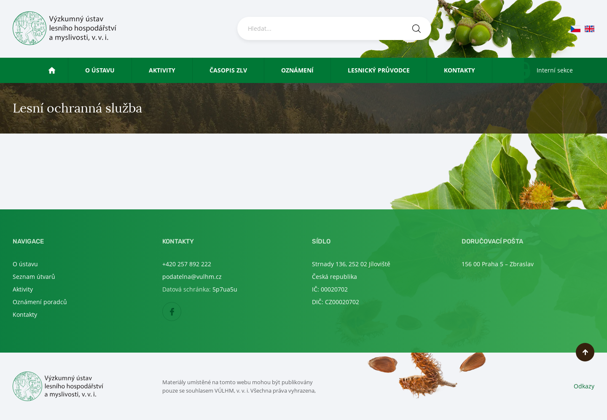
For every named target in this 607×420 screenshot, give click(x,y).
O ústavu (100, 70)
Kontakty (459, 70)
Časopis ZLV (228, 70)
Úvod (59, 70)
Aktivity (162, 70)
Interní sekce (555, 70)
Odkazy (584, 386)
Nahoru (585, 352)
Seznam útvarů (34, 277)
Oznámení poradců (40, 302)
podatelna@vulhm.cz (192, 277)
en (589, 29)
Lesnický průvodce (379, 70)
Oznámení (297, 70)
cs (575, 29)
